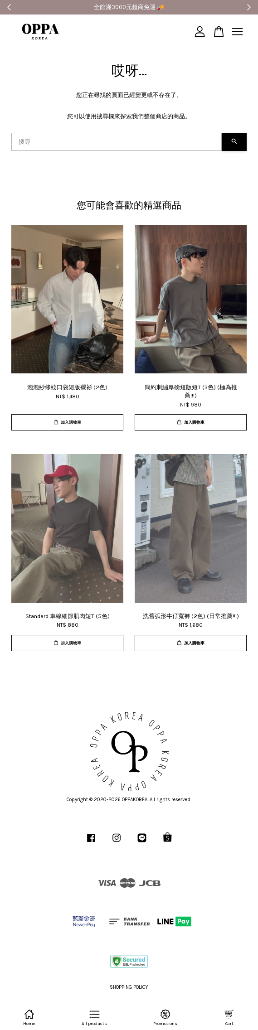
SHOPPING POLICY (129, 987)
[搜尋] (116, 142)
